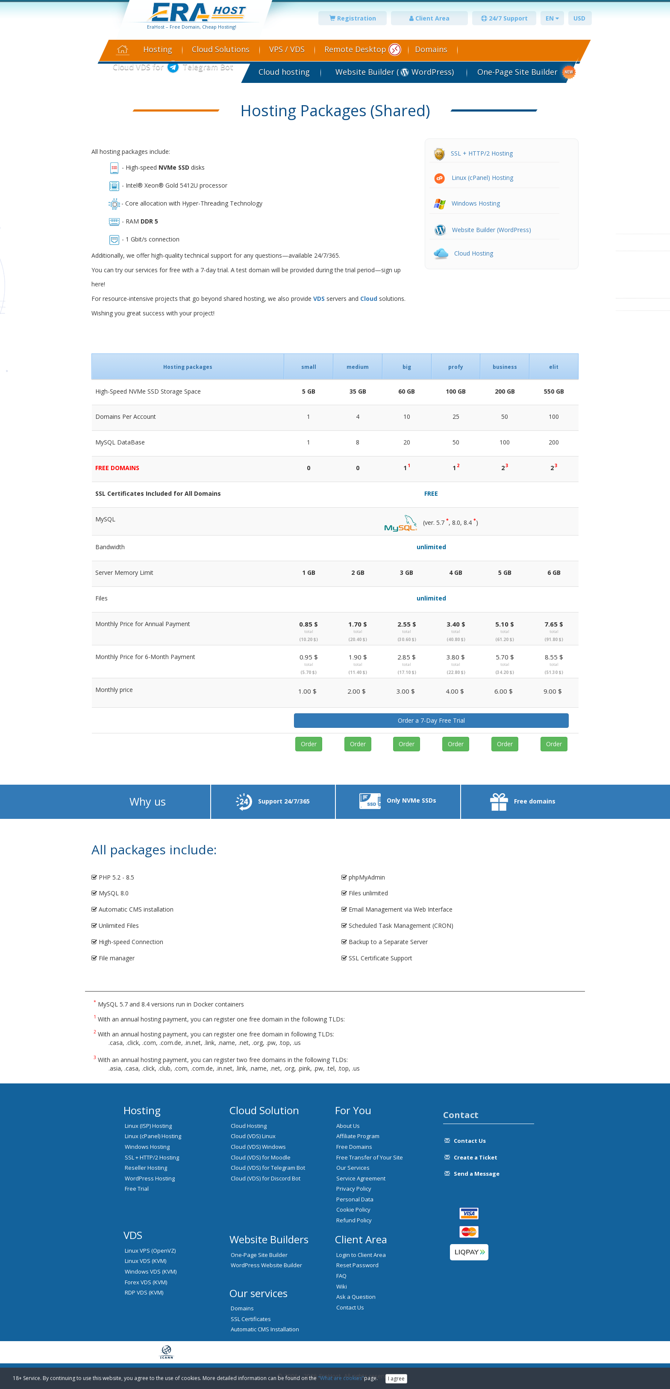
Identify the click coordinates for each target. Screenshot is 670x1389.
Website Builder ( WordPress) (393, 72)
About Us (348, 1126)
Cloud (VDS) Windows (258, 1147)
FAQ (341, 1276)
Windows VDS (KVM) (150, 1271)
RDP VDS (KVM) (144, 1292)
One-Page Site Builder (517, 72)
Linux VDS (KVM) (145, 1261)
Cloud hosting (284, 72)
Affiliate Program (357, 1136)
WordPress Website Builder (266, 1265)
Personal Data (354, 1199)
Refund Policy (354, 1220)
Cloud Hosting (463, 253)
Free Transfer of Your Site (369, 1157)
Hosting (157, 49)
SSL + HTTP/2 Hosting (473, 153)
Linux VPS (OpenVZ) (150, 1250)
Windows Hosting (467, 203)
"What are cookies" (341, 1378)
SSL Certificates (251, 1319)
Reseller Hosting (146, 1167)
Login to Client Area (361, 1255)
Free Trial (137, 1188)
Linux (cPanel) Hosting (473, 178)
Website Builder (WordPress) (482, 230)
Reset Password (357, 1265)
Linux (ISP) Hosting (148, 1126)
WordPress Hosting (150, 1178)
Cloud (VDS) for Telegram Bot (268, 1167)
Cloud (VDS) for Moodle (261, 1157)
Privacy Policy (353, 1188)
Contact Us (350, 1307)
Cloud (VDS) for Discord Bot (265, 1178)
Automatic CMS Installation (265, 1329)
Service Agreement (360, 1178)
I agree (396, 1378)
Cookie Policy (353, 1209)
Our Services (353, 1167)
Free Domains (354, 1147)
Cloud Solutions (221, 49)
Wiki (341, 1286)
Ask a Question (356, 1297)
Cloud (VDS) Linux (253, 1136)
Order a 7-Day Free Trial (431, 720)
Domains (431, 49)
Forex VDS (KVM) (146, 1282)
